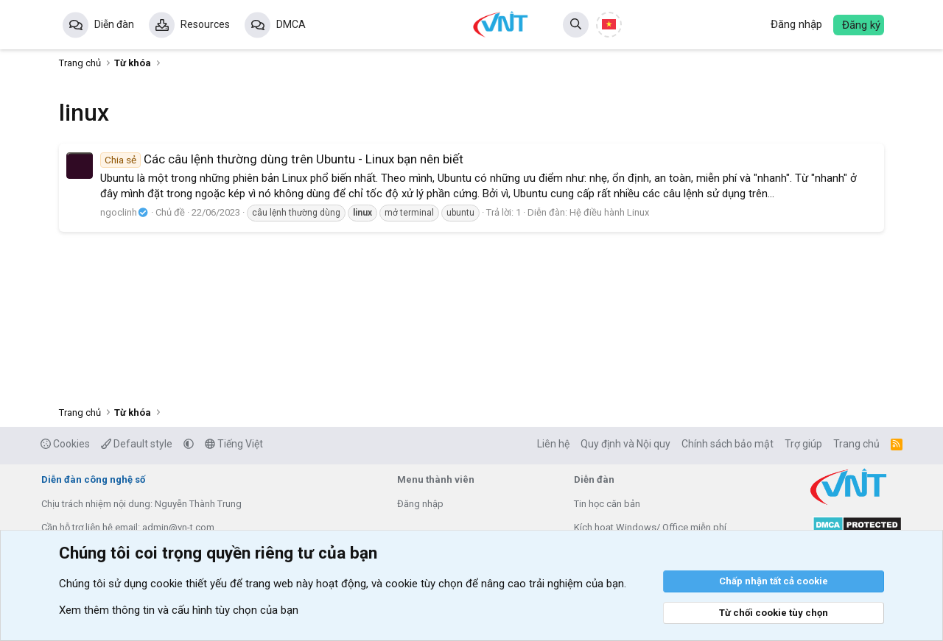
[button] (188, 443)
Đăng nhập (420, 503)
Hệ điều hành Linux (609, 212)
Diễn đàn (114, 24)
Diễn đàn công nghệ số (93, 479)
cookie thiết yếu (188, 583)
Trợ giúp (803, 444)
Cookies (65, 444)
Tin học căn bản (607, 503)
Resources (205, 24)
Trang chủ (856, 444)
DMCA (291, 24)
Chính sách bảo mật (727, 444)
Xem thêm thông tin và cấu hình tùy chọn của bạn (178, 610)
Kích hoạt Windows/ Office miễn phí (650, 527)
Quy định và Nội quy (625, 444)
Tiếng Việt (234, 444)
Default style (136, 444)
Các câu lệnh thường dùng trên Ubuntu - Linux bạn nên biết (281, 159)
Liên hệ (553, 444)
